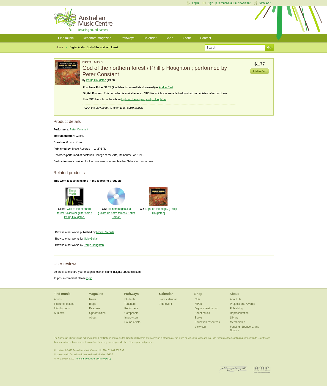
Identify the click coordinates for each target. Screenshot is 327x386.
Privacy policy (104, 358)
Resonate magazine (97, 38)
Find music (66, 38)
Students (129, 299)
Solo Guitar (91, 238)
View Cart (265, 3)
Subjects (59, 313)
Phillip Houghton (96, 80)
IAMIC (262, 369)
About (186, 38)
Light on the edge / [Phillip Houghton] (144, 99)
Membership (237, 322)
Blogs (92, 303)
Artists (58, 299)
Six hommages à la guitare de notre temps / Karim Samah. (116, 213)
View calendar (168, 299)
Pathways (128, 38)
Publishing (236, 308)
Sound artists (132, 322)
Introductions (62, 308)
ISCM (233, 369)
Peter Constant (79, 129)
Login (195, 3)
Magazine (96, 294)
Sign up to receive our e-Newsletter (229, 3)
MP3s (198, 303)
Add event (165, 303)
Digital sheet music (206, 308)
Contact (205, 38)
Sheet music (202, 313)
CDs (197, 299)
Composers (131, 313)
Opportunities (97, 313)
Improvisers (131, 317)
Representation (239, 313)
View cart (200, 326)
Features (94, 308)
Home (59, 47)
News (92, 299)
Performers (131, 308)
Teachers (130, 303)
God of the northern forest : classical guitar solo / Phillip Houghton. (74, 213)
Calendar (150, 38)
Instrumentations (64, 303)
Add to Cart (166, 87)
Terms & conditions (85, 358)
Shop (169, 38)
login (89, 278)
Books (198, 317)
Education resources (207, 322)
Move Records (105, 232)
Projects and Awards (242, 303)
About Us (235, 299)
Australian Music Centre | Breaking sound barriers (84, 20)
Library (234, 317)
